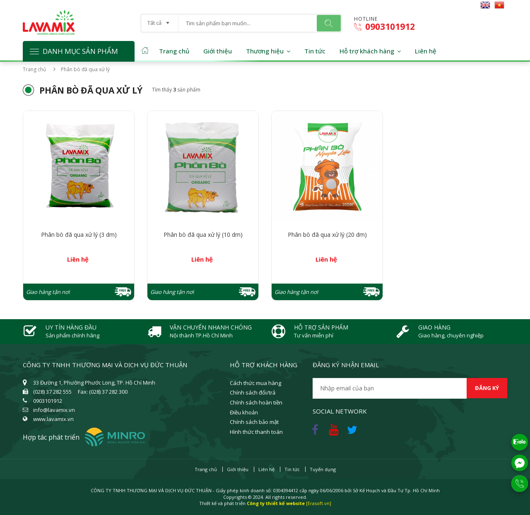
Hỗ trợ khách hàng (367, 51)
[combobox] (159, 20)
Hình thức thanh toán (256, 432)
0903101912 (384, 27)
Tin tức (314, 51)
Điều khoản (244, 412)
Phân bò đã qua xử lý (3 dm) (79, 234)
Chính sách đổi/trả (252, 392)
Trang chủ (174, 51)
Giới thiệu (217, 51)
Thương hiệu (265, 51)
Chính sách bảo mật (254, 422)
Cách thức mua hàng (255, 383)
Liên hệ (425, 51)
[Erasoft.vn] (318, 503)
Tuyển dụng (323, 469)
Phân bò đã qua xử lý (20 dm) (327, 234)
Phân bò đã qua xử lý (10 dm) (203, 234)
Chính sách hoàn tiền (256, 402)
